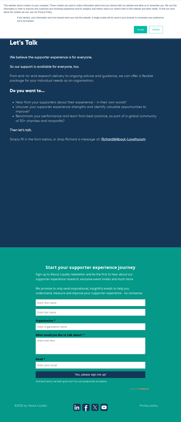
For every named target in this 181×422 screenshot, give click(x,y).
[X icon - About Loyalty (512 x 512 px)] (95, 407)
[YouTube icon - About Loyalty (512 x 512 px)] (104, 407)
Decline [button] (156, 29)
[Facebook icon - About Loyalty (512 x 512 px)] (86, 407)
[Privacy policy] (148, 406)
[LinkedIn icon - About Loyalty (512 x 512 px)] (77, 407)
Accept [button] (140, 29)
